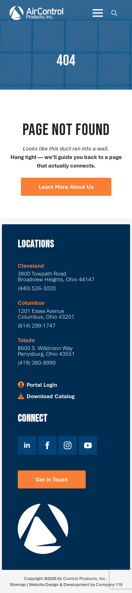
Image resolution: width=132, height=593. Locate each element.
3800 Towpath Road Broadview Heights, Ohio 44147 (56, 276)
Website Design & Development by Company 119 (75, 584)
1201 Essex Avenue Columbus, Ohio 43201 (46, 313)
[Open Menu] (98, 13)
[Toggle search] (114, 13)
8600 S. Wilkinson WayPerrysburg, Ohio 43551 (46, 350)
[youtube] (88, 445)
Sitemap (18, 584)
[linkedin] (27, 445)
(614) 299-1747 (37, 325)
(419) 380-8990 (37, 362)
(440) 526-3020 (37, 288)
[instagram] (67, 445)
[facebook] (47, 445)
